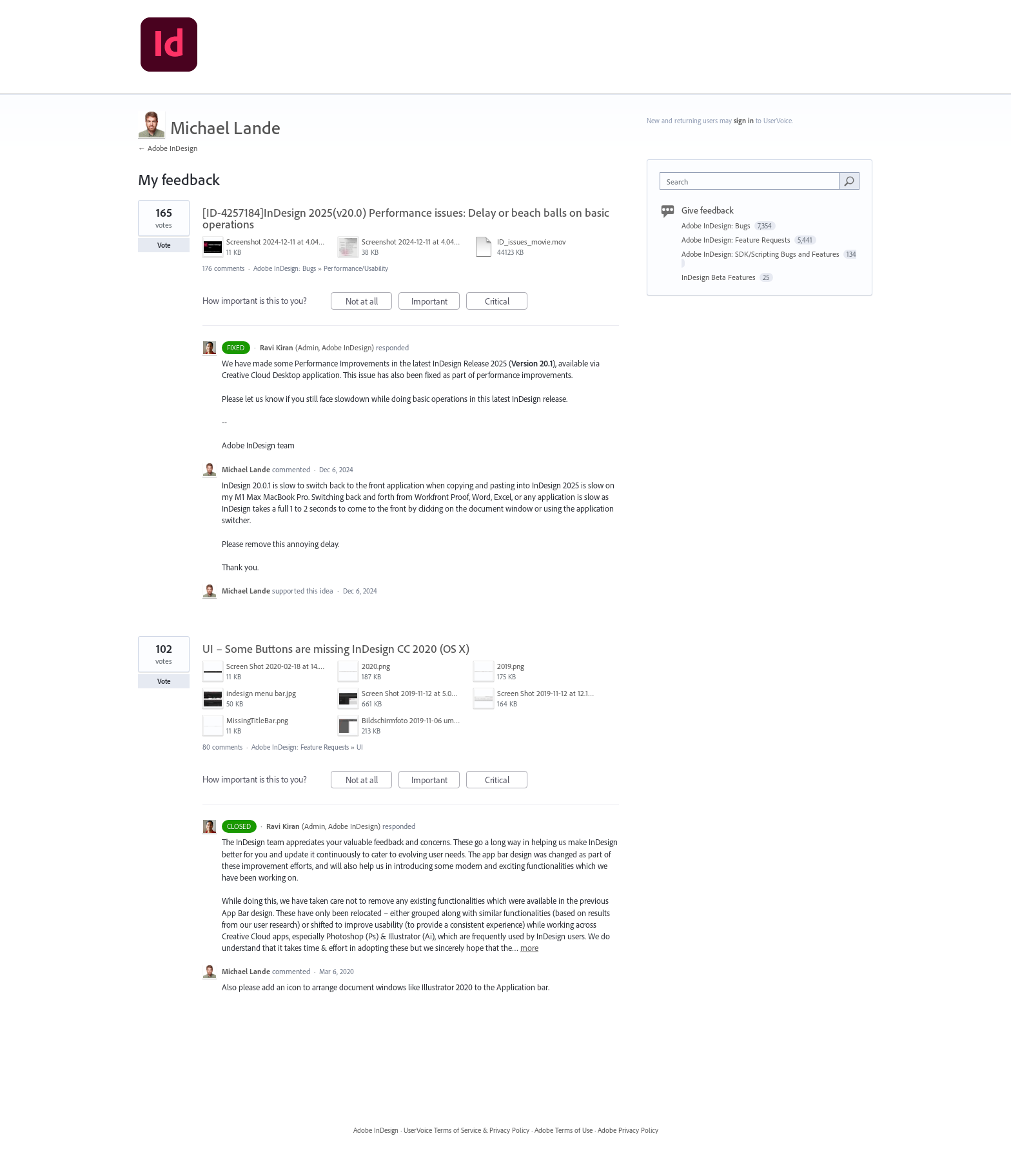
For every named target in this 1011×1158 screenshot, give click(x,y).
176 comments (223, 268)
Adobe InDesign (375, 1130)
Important (435, 302)
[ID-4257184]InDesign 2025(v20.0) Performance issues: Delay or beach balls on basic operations (405, 218)
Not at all (369, 302)
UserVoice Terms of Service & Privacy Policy (466, 1130)
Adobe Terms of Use (564, 1130)
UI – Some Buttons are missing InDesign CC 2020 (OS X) (335, 648)
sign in (744, 120)
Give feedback (708, 210)
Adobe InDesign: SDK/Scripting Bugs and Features (761, 254)
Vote (164, 245)
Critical (506, 302)
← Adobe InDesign (167, 148)
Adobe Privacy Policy (628, 1130)
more (529, 948)
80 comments (222, 747)
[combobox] (752, 181)
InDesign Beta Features (720, 277)
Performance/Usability (356, 268)
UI (360, 747)
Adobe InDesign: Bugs (284, 268)
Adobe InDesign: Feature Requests (300, 747)
